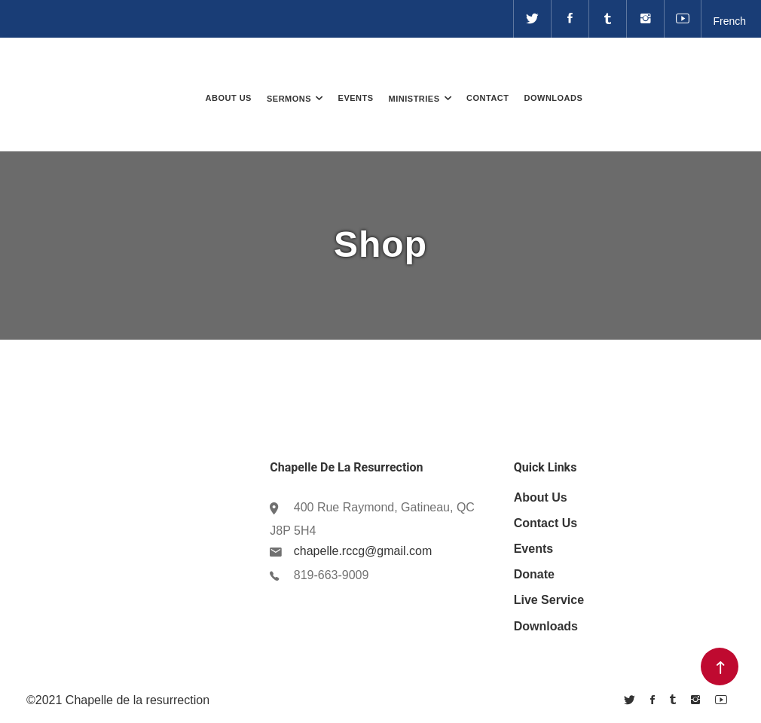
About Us (229, 97)
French (729, 21)
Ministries (414, 98)
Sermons (289, 98)
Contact (487, 97)
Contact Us (545, 523)
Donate (687, 70)
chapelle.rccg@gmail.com (363, 551)
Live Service (549, 599)
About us (540, 497)
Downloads (553, 97)
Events (356, 97)
